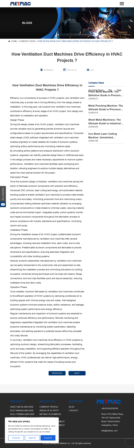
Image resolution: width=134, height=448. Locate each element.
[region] (32, 430)
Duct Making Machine (22, 410)
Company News (27, 41)
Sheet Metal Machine (21, 407)
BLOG (71, 407)
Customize (16, 438)
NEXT (77, 373)
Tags (119, 90)
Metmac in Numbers (50, 414)
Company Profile (49, 407)
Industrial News (95, 90)
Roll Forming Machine (22, 414)
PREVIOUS (57, 373)
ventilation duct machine (67, 106)
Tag (110, 90)
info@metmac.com (109, 431)
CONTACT (73, 410)
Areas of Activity (49, 410)
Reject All (32, 438)
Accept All (48, 438)
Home (14, 41)
